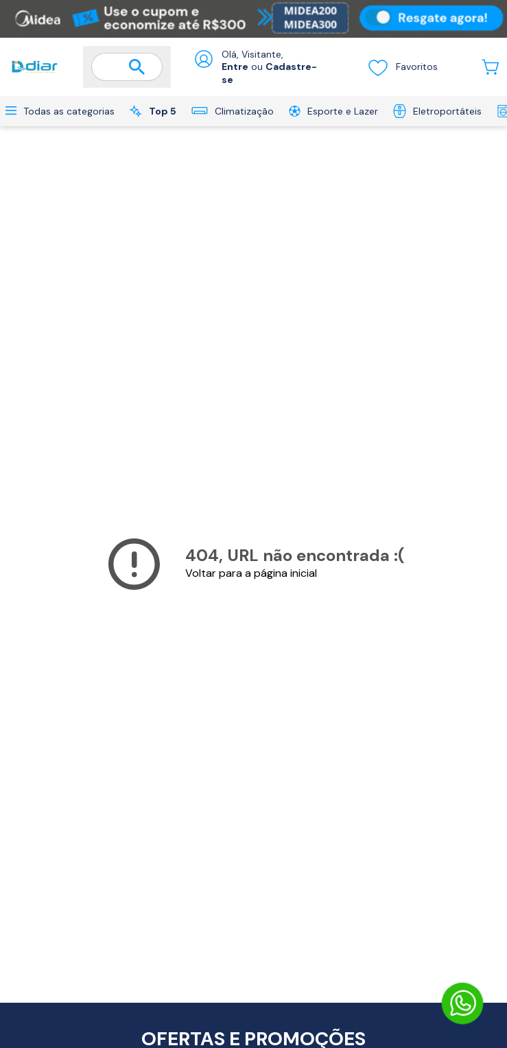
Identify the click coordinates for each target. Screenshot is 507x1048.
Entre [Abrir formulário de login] (235, 66)
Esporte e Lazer (333, 111)
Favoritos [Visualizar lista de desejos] (402, 67)
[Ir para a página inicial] (34, 67)
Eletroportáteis (437, 111)
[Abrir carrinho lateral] (490, 67)
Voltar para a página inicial (251, 573)
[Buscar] (137, 67)
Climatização (232, 111)
